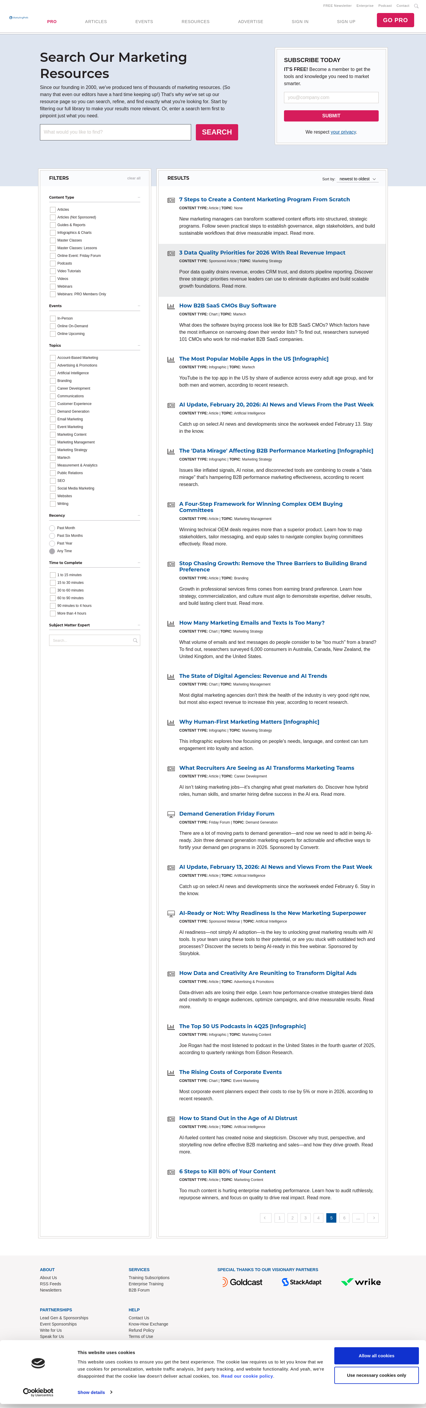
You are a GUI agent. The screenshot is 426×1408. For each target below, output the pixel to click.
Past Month (66, 529)
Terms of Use (141, 1337)
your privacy (343, 133)
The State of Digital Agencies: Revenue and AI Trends (253, 677)
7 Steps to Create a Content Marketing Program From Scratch (264, 200)
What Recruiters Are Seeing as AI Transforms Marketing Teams (266, 769)
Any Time (64, 552)
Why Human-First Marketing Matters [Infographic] (249, 723)
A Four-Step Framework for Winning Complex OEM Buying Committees (261, 508)
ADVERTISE (250, 22)
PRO (52, 22)
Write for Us (51, 1331)
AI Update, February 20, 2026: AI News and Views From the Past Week (276, 406)
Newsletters (51, 1291)
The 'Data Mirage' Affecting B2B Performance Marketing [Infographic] (276, 452)
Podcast (385, 6)
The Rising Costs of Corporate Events (230, 1073)
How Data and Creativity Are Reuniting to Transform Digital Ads (267, 974)
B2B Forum (139, 1291)
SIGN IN (300, 22)
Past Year (64, 544)
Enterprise (365, 6)
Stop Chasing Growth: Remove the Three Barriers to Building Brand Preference (273, 567)
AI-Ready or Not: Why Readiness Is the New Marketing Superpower (272, 914)
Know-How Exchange (148, 1325)
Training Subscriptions (149, 1278)
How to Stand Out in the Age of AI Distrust (238, 1119)
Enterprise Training (146, 1285)
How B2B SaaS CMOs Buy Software (227, 307)
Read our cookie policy (247, 1380)
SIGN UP (346, 22)
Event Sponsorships (58, 1325)
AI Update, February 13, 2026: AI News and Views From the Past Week (275, 868)
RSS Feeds (50, 1285)
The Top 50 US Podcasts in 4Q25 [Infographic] (242, 1027)
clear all (134, 179)
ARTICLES (96, 22)
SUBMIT (331, 116)
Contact (403, 6)
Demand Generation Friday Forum (227, 815)
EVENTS (144, 22)
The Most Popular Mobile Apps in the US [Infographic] (254, 360)
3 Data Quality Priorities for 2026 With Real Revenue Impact (262, 254)
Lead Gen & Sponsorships (64, 1319)
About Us (48, 1278)
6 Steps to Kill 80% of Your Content (227, 1172)
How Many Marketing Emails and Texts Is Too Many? (252, 624)
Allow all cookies (377, 1359)
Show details (91, 1396)
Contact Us (139, 1319)
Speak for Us (52, 1337)
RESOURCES (196, 22)
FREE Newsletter (337, 6)
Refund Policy (141, 1331)
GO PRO (395, 20)
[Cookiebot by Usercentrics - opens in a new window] (38, 1396)
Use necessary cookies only (376, 1379)
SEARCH (217, 133)
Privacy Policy (141, 1343)
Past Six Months (70, 537)
